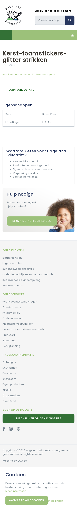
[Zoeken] (50, 20)
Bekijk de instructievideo (31, 221)
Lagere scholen (12, 263)
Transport (9, 335)
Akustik (7, 390)
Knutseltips (10, 367)
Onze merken (11, 395)
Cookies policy (12, 307)
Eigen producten (13, 384)
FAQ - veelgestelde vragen (20, 301)
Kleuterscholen (12, 258)
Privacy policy (11, 313)
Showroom (9, 379)
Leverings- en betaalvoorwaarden (24, 329)
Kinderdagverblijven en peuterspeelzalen (29, 274)
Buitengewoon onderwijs (18, 269)
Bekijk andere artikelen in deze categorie (29, 74)
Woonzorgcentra (13, 285)
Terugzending (11, 346)
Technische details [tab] (20, 89)
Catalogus (9, 362)
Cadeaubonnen (13, 318)
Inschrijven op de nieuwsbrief (38, 418)
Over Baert (9, 401)
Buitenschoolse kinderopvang (22, 280)
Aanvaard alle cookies (26, 500)
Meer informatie (15, 491)
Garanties (9, 340)
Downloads (9, 373)
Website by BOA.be (15, 460)
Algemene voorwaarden (18, 323)
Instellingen (55, 501)
